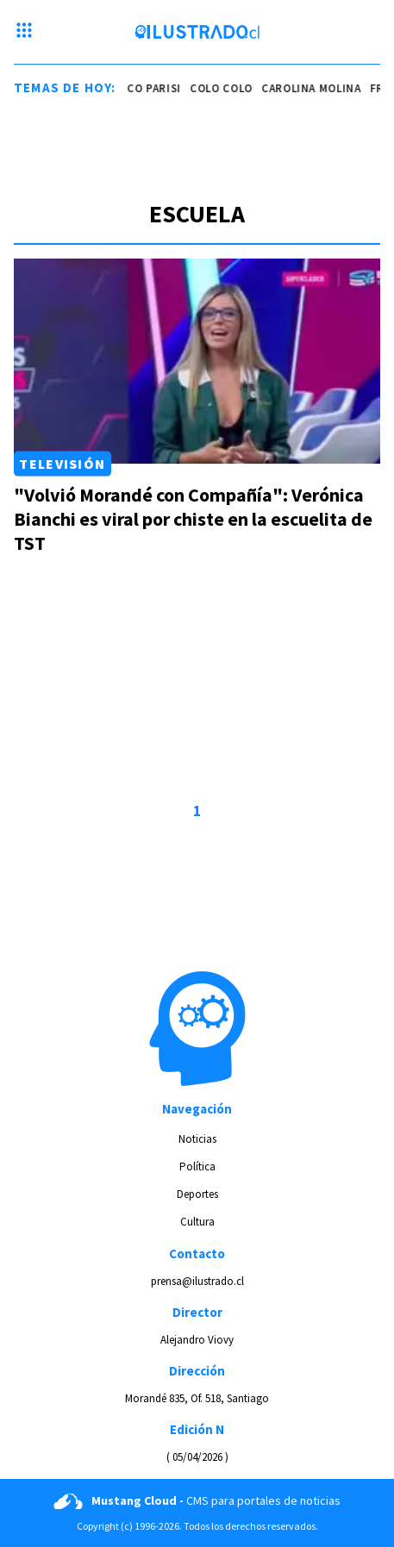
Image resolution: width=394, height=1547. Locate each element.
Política (197, 1166)
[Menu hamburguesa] (24, 32)
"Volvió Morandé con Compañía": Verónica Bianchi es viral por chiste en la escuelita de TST (193, 519)
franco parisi (141, 88)
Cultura (197, 1221)
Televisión (62, 463)
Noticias (197, 1139)
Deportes (197, 1194)
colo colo (222, 88)
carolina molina (313, 88)
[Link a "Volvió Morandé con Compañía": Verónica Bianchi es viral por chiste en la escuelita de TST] (197, 361)
